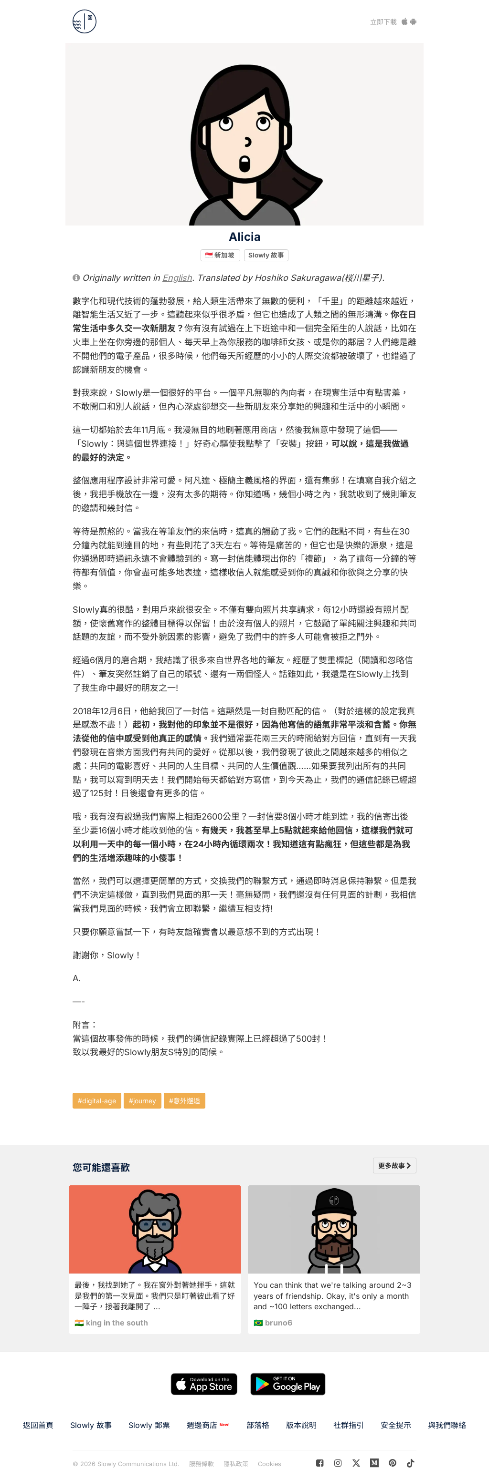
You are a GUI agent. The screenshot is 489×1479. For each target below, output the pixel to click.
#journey (142, 1101)
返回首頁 (38, 1425)
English (177, 278)
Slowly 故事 (266, 255)
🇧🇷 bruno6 (273, 1322)
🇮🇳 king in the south (111, 1322)
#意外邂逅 (184, 1101)
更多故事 (394, 1165)
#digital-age (97, 1101)
